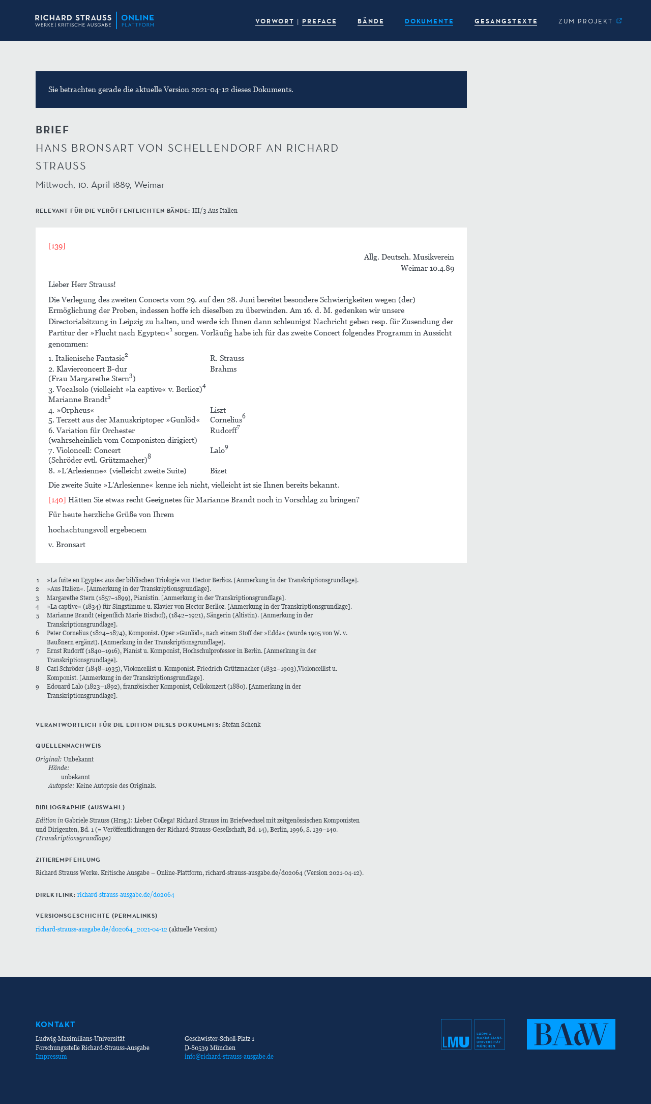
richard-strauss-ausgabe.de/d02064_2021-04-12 (101, 929)
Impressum (51, 1056)
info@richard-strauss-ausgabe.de (229, 1056)
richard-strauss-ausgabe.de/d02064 (125, 894)
